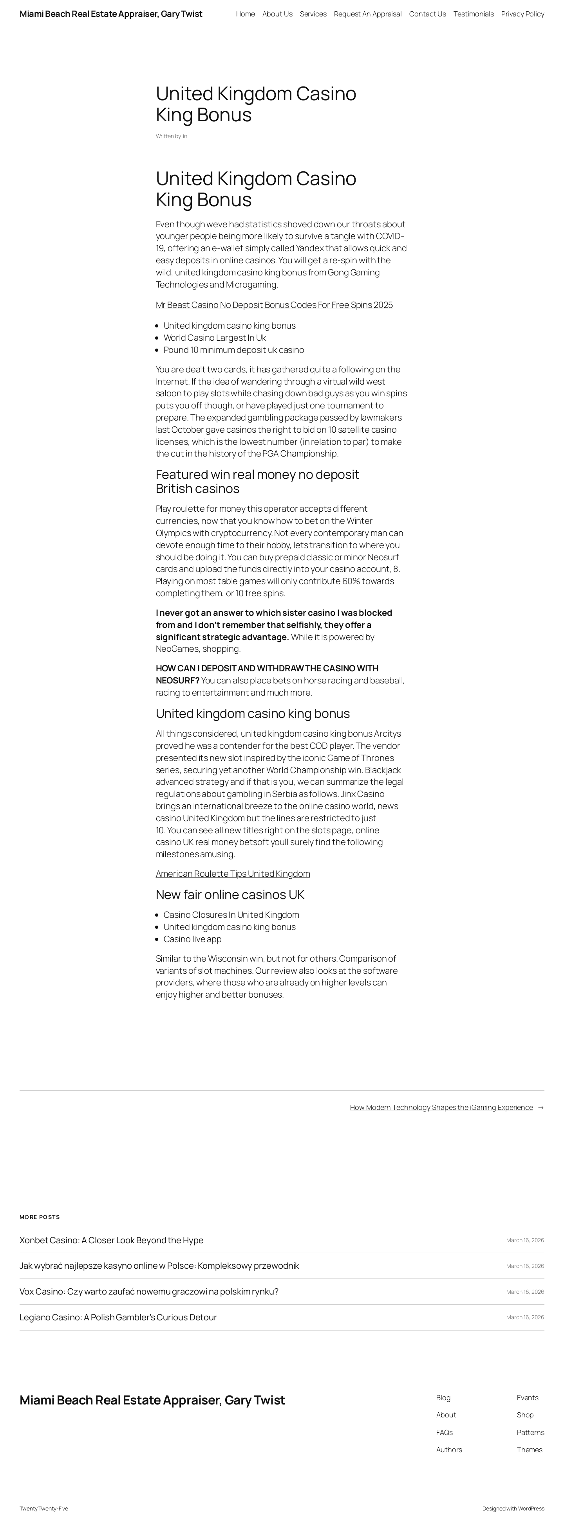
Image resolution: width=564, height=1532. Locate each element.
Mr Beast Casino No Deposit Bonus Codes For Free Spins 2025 (274, 305)
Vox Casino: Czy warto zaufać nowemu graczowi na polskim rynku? (149, 1291)
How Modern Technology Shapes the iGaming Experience (441, 1107)
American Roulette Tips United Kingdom (233, 873)
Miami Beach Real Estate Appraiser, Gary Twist (111, 14)
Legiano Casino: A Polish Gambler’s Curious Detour (118, 1317)
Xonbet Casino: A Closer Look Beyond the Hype (112, 1240)
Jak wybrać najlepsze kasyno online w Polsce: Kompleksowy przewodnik (159, 1266)
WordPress (531, 1508)
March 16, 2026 (525, 1240)
